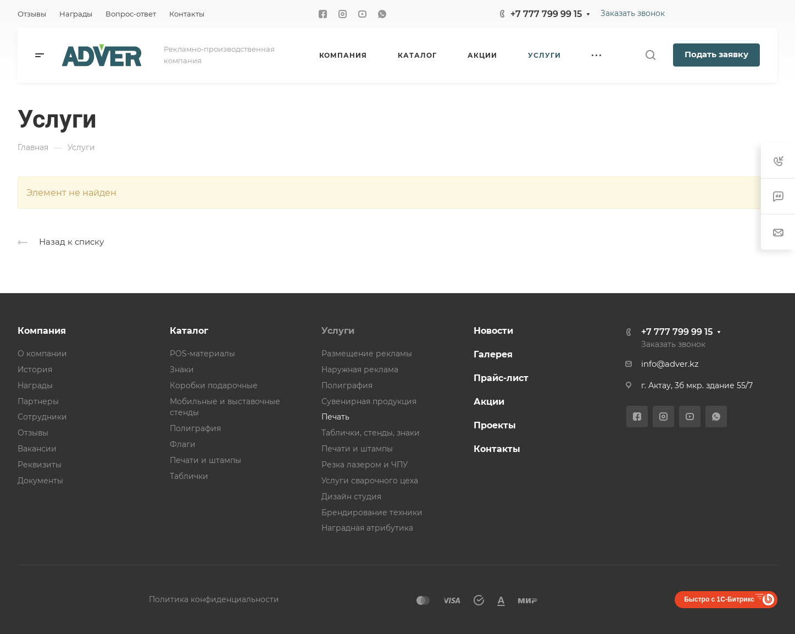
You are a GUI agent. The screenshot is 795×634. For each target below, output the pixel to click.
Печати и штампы (205, 460)
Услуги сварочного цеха (369, 480)
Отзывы (33, 432)
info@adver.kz (670, 364)
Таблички (189, 476)
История (35, 369)
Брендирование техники (371, 512)
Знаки (182, 369)
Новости (493, 331)
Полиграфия (195, 428)
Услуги (337, 331)
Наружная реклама (359, 369)
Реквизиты (40, 464)
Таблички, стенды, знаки (370, 432)
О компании (42, 353)
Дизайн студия (351, 496)
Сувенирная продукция (368, 401)
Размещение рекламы (366, 353)
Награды (35, 385)
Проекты (495, 425)
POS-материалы (202, 353)
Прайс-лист (501, 378)
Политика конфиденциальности (214, 599)
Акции (489, 401)
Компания (42, 331)
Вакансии (37, 448)
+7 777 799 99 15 (546, 14)
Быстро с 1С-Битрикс (719, 599)
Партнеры (38, 401)
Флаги (183, 444)
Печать (335, 416)
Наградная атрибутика (367, 527)
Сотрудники (42, 416)
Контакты (497, 449)
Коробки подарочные (214, 385)
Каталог (189, 331)
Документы (40, 480)
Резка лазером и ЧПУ (364, 464)
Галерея (493, 354)
